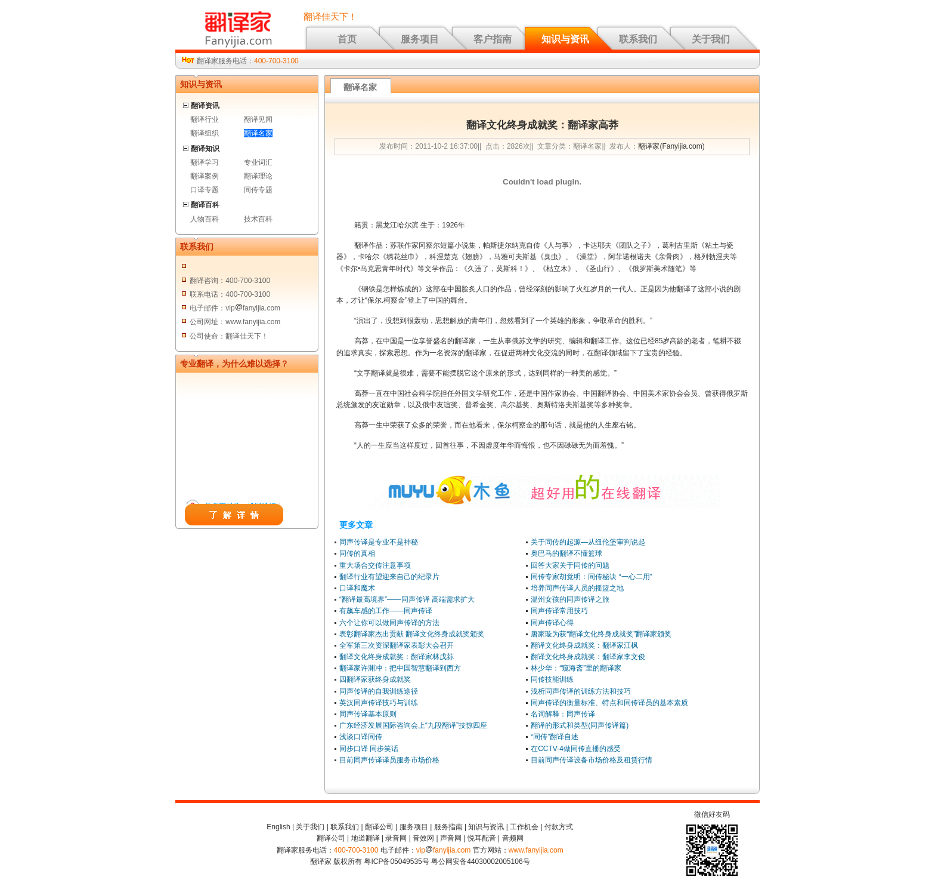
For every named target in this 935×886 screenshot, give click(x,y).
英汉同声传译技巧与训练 (378, 703)
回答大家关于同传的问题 (570, 565)
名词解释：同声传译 (563, 714)
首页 (347, 39)
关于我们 (711, 39)
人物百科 (204, 219)
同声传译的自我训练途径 (378, 691)
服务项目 (420, 39)
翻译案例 (204, 176)
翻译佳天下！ (330, 16)
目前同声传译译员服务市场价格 (389, 760)
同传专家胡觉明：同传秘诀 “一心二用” (591, 577)
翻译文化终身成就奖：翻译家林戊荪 (396, 657)
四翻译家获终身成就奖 (375, 679)
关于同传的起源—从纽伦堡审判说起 (588, 542)
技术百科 (258, 219)
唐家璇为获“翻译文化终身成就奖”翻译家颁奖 (601, 634)
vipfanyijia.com (443, 850)
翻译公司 (379, 827)
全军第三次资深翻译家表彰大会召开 (396, 645)
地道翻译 (365, 838)
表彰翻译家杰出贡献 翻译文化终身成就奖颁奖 (411, 634)
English (278, 827)
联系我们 (638, 39)
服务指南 (448, 827)
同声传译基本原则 (368, 714)
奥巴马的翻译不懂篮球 (566, 553)
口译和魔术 (357, 588)
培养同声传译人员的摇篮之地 (577, 588)
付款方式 (558, 827)
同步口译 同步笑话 (368, 749)
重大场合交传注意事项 (375, 565)
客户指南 (492, 39)
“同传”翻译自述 (554, 737)
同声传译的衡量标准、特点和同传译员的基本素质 (609, 703)
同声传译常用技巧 (559, 611)
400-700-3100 (276, 61)
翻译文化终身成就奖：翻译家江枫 (584, 645)
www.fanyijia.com (536, 850)
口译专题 (204, 190)
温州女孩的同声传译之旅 (570, 599)
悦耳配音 (482, 838)
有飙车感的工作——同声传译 (385, 611)
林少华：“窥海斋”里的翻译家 (576, 668)
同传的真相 (357, 553)
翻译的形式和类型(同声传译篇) (580, 725)
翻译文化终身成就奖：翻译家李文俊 (588, 657)
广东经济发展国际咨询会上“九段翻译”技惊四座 (413, 725)
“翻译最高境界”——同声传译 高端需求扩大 (407, 599)
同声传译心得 (552, 623)
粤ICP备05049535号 (396, 861)
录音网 (396, 838)
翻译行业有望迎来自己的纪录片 (389, 577)
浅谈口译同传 (360, 737)
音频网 (513, 838)
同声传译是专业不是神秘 (378, 542)
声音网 (451, 838)
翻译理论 (258, 176)
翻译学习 (204, 162)
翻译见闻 (258, 119)
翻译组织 (204, 133)
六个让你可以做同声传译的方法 (389, 623)
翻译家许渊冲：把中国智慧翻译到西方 (400, 668)
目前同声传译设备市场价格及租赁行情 (591, 760)
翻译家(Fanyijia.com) (671, 146)
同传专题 (258, 190)
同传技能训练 (552, 679)
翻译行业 (204, 119)
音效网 (423, 838)
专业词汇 (258, 162)
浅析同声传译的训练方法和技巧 (581, 691)
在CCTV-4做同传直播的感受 (576, 749)
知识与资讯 (565, 39)
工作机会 (524, 827)
